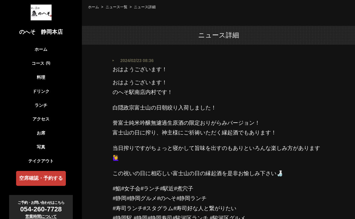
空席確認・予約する (41, 178)
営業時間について (41, 216)
